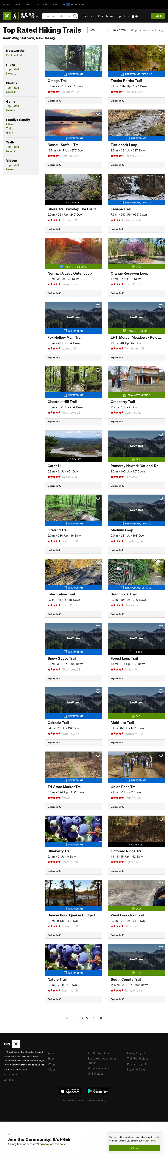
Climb (6, 4)
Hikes (9, 124)
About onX (10, 1074)
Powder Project (136, 1064)
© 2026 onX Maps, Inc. (74, 1100)
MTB (17, 4)
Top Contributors (98, 1053)
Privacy (101, 1100)
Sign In (158, 16)
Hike (28, 4)
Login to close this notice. (53, 1144)
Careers (9, 1079)
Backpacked (14, 55)
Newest (11, 73)
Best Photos (105, 16)
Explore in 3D (54, 100)
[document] (134, 1143)
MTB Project (95, 1073)
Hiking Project (136, 1053)
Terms (92, 1100)
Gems (10, 132)
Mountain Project (98, 1068)
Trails (9, 128)
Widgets (53, 1064)
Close (134, 1148)
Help (51, 1058)
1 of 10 (84, 1017)
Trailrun (42, 4)
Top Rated (12, 69)
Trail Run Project (137, 1058)
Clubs (51, 1069)
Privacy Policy (148, 1141)
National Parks (136, 1069)
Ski (55, 4)
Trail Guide (88, 16)
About (52, 1053)
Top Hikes (122, 16)
